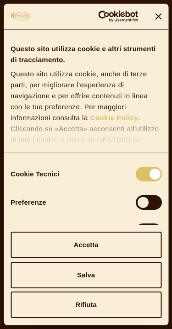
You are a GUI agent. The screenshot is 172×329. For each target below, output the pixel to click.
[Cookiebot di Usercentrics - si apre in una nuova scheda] (102, 16)
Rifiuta (86, 304)
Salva (86, 275)
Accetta (85, 245)
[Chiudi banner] (158, 16)
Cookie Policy (113, 118)
